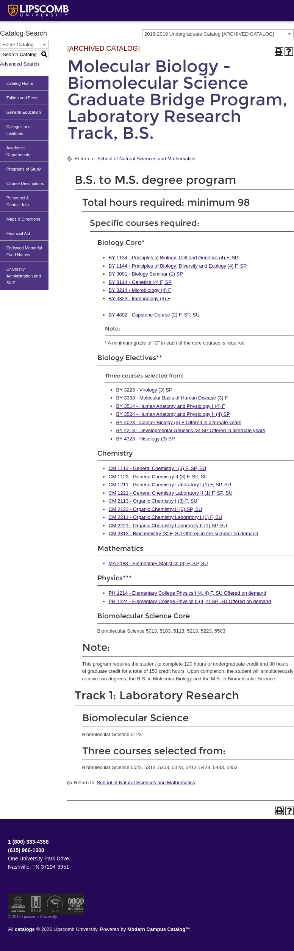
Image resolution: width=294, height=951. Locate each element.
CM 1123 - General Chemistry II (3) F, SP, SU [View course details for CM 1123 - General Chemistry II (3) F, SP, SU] (158, 476)
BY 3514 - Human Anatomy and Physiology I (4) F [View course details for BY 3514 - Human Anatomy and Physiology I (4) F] (170, 406)
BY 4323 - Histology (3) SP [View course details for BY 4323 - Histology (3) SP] (145, 439)
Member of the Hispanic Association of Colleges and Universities (36, 904)
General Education (23, 112)
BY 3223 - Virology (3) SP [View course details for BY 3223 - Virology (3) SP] (144, 390)
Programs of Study (23, 169)
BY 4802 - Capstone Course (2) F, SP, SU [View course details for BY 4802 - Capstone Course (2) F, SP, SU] (154, 315)
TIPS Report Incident (75, 904)
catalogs (25, 929)
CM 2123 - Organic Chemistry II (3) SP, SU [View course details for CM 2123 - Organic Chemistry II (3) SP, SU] (155, 509)
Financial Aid (18, 233)
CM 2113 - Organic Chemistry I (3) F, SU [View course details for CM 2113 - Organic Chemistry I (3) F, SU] (153, 501)
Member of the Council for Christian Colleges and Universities (18, 904)
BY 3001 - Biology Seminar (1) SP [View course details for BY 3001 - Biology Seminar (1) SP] (146, 274)
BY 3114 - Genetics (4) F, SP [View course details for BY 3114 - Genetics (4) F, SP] (140, 282)
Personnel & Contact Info (17, 201)
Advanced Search (19, 64)
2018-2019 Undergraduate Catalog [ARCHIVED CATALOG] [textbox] (209, 34)
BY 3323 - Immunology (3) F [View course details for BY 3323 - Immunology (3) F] (139, 298)
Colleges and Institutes (18, 130)
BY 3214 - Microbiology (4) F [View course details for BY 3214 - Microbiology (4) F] (140, 290)
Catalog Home (19, 83)
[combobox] (218, 33)
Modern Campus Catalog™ (158, 929)
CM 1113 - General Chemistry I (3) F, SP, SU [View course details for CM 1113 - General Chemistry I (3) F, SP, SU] (157, 468)
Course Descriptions (25, 183)
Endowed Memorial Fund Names (24, 251)
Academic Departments (18, 151)
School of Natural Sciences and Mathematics (146, 158)
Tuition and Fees (22, 98)
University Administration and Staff (23, 276)
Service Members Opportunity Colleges (55, 904)
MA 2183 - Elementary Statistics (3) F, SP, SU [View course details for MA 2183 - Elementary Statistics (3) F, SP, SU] (158, 563)
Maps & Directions (23, 219)
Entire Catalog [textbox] (17, 44)
